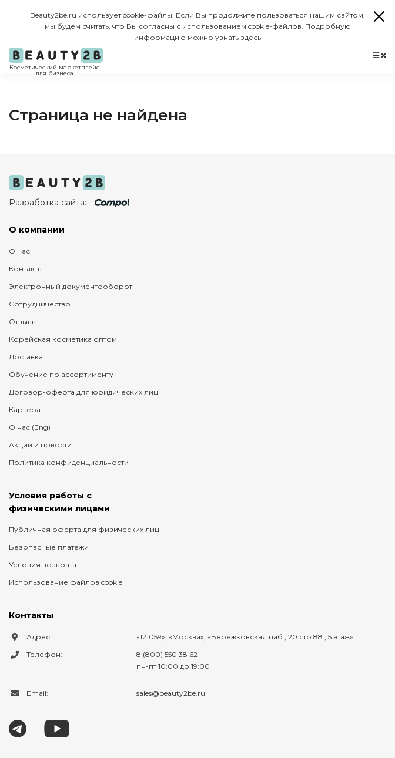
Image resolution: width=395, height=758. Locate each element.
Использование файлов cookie (65, 582)
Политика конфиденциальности (69, 462)
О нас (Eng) (30, 427)
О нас (19, 251)
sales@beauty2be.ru (170, 693)
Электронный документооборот (70, 286)
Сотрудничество (40, 303)
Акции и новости (40, 444)
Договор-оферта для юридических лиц (83, 392)
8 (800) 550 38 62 (167, 654)
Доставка (26, 356)
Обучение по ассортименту (61, 374)
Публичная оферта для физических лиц (84, 529)
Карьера (25, 409)
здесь (250, 37)
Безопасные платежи (49, 547)
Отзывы (23, 321)
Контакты (26, 268)
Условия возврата (42, 564)
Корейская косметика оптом (63, 339)
